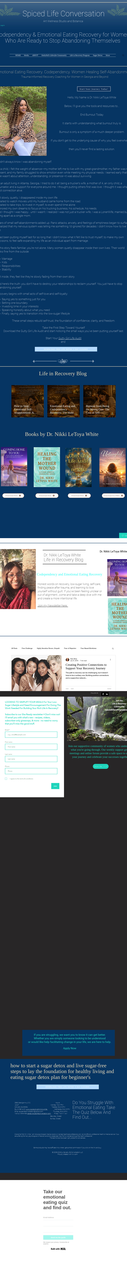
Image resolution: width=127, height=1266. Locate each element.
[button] (113, 649)
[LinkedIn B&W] (107, 694)
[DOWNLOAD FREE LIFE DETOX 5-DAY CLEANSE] (66, 349)
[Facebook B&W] (103, 694)
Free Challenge (27, 648)
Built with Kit (58, 1249)
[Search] (123, 55)
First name (8, 742)
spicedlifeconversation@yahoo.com (31, 1111)
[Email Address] (58, 1217)
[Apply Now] (70, 1048)
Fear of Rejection (70, 648)
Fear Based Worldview (88, 648)
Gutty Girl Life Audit (69, 338)
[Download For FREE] (113, 495)
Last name (8, 754)
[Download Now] (13, 495)
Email (7, 730)
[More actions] (111, 659)
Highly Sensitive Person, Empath (48, 648)
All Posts (14, 648)
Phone (7, 766)
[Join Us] (101, 766)
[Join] (55, 786)
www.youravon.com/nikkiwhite (37, 1109)
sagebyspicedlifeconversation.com (39, 1113)
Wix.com (75, 1154)
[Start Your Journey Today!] (94, 88)
